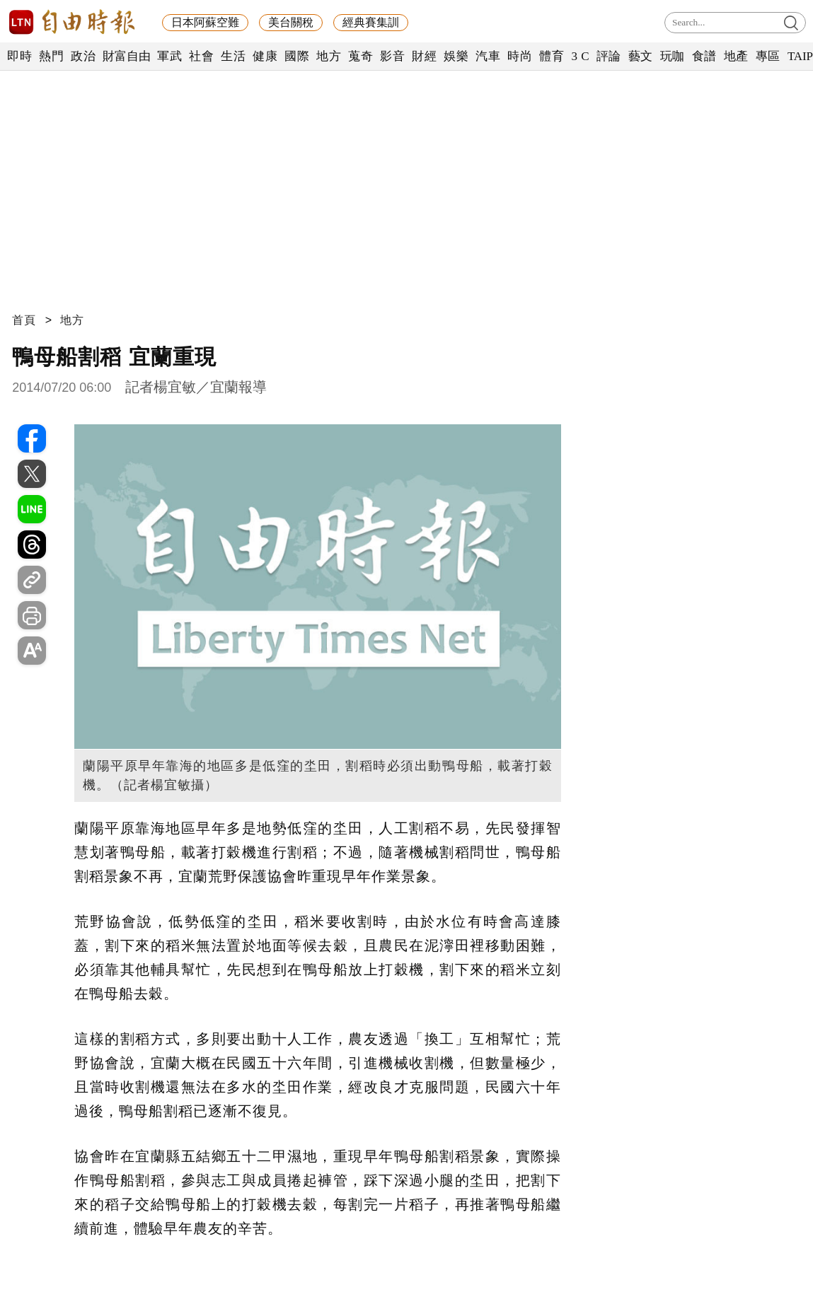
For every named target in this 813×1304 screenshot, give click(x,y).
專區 (768, 56)
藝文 (640, 56)
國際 (296, 56)
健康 (265, 56)
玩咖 (672, 56)
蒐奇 (360, 56)
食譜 (704, 56)
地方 (328, 56)
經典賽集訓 (370, 22)
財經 (424, 56)
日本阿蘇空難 (205, 22)
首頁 (24, 320)
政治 (83, 56)
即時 (19, 56)
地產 (736, 56)
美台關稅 (290, 22)
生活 (233, 56)
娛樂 (456, 56)
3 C (580, 56)
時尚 (519, 56)
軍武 (169, 56)
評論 (608, 56)
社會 (201, 56)
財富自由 (126, 56)
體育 (551, 56)
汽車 (487, 56)
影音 (392, 56)
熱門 (51, 56)
